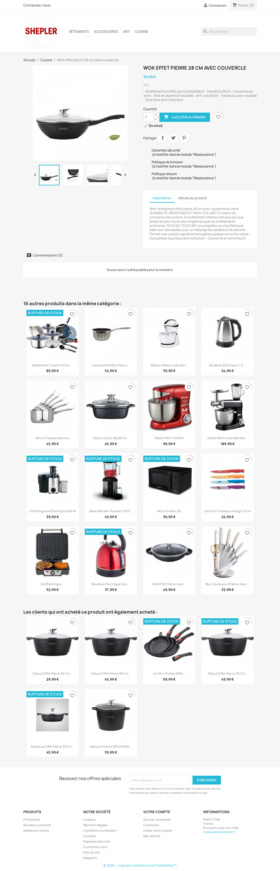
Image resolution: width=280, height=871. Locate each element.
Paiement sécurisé (96, 841)
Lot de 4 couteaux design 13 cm (227, 511)
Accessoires (106, 31)
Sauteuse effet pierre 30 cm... (52, 747)
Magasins (90, 858)
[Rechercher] (229, 31)
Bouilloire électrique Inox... (111, 584)
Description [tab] (162, 198)
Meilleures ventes (36, 830)
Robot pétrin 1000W (169, 438)
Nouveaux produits (37, 825)
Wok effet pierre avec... (169, 584)
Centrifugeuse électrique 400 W (52, 511)
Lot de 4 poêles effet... (169, 674)
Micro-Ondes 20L (169, 511)
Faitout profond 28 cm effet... (111, 747)
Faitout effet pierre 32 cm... (227, 674)
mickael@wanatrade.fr (219, 832)
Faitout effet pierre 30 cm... (111, 674)
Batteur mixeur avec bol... (169, 365)
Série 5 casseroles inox (52, 438)
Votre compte (156, 812)
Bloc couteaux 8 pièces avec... (227, 584)
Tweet (173, 138)
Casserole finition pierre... (111, 365)
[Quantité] (148, 117)
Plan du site (91, 852)
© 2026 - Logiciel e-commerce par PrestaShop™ (140, 865)
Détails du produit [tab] (192, 198)
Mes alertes (151, 836)
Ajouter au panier (185, 117)
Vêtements (79, 31)
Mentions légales (95, 825)
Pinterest (184, 138)
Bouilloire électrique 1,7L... (227, 365)
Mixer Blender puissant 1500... (110, 511)
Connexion (151, 825)
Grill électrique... (52, 584)
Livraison (89, 820)
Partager (162, 138)
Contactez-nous (37, 5)
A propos (89, 836)
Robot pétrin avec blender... (227, 438)
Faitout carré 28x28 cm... (111, 438)
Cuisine (141, 31)
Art (126, 31)
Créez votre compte (158, 830)
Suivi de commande (157, 820)
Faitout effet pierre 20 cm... (52, 674)
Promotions (31, 820)
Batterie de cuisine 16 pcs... (52, 365)
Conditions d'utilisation (100, 830)
